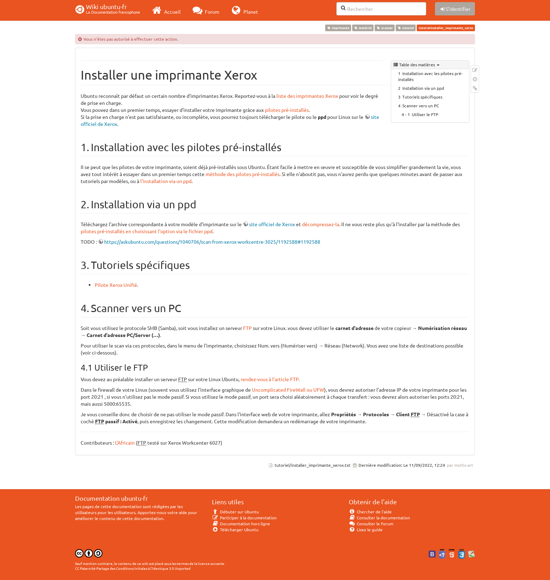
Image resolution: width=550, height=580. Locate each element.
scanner (384, 27)
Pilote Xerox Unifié (116, 285)
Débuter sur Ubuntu (235, 511)
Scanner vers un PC (420, 105)
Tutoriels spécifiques (422, 97)
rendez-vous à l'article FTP (270, 379)
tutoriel (406, 27)
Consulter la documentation (379, 517)
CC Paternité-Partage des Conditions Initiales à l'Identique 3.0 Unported (132, 568)
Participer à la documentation (244, 517)
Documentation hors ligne (241, 523)
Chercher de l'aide (370, 511)
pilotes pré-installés (287, 110)
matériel (362, 27)
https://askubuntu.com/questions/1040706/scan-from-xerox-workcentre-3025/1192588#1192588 (212, 241)
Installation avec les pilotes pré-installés (430, 76)
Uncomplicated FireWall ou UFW (288, 389)
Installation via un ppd (423, 88)
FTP (247, 328)
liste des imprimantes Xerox (307, 96)
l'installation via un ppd (166, 181)
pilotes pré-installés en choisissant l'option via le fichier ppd (147, 231)
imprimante (338, 27)
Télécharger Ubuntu (235, 529)
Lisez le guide (366, 529)
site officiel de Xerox (272, 224)
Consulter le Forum (371, 523)
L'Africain (125, 442)
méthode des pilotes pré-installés (243, 174)
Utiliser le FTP (425, 114)
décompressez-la (320, 224)
